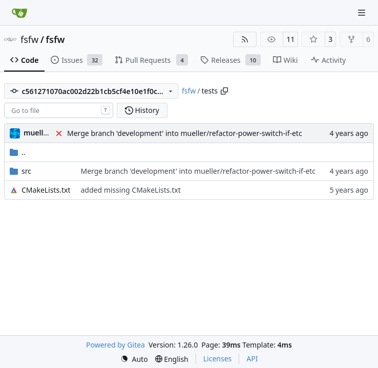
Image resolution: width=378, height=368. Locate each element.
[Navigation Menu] (362, 12)
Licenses (217, 358)
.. (18, 152)
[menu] (134, 359)
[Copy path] (224, 91)
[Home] (19, 13)
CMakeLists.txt (46, 190)
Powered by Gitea (115, 345)
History (142, 110)
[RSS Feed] (245, 39)
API (252, 358)
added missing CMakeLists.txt (130, 190)
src (26, 171)
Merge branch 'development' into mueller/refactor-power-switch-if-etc (184, 133)
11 (290, 39)
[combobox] (58, 110)
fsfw (29, 39)
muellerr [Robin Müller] (39, 132)
